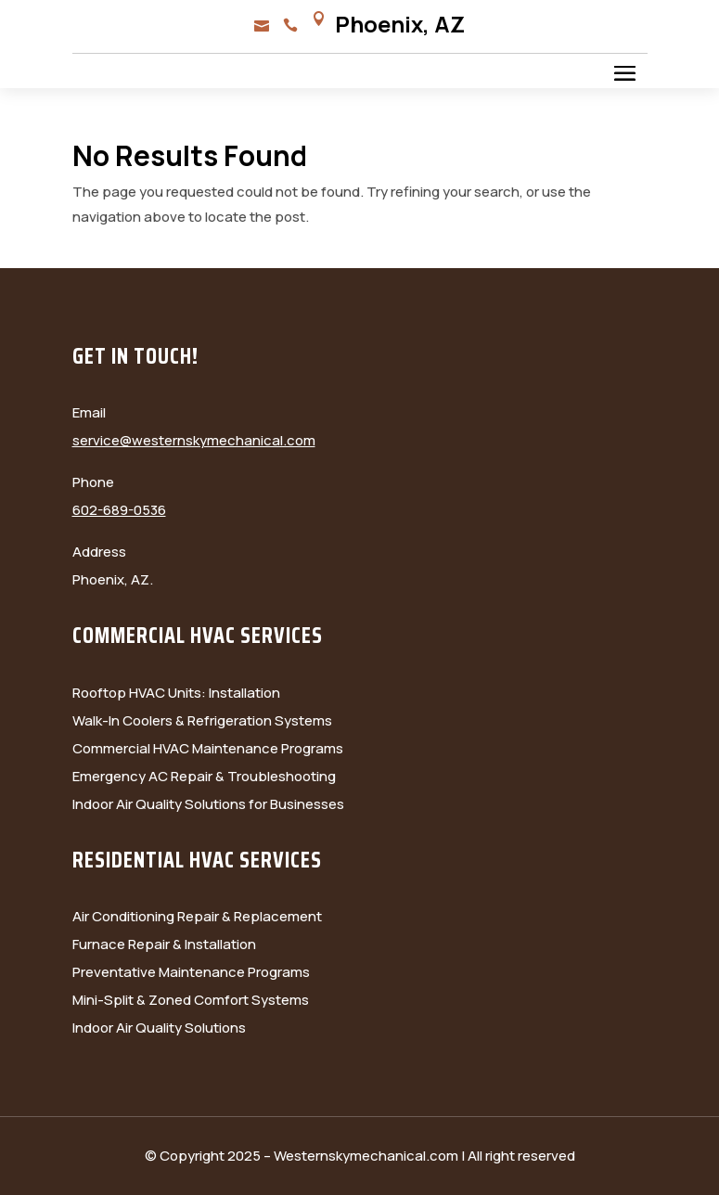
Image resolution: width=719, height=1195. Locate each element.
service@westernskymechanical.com (193, 440)
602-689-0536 (119, 510)
